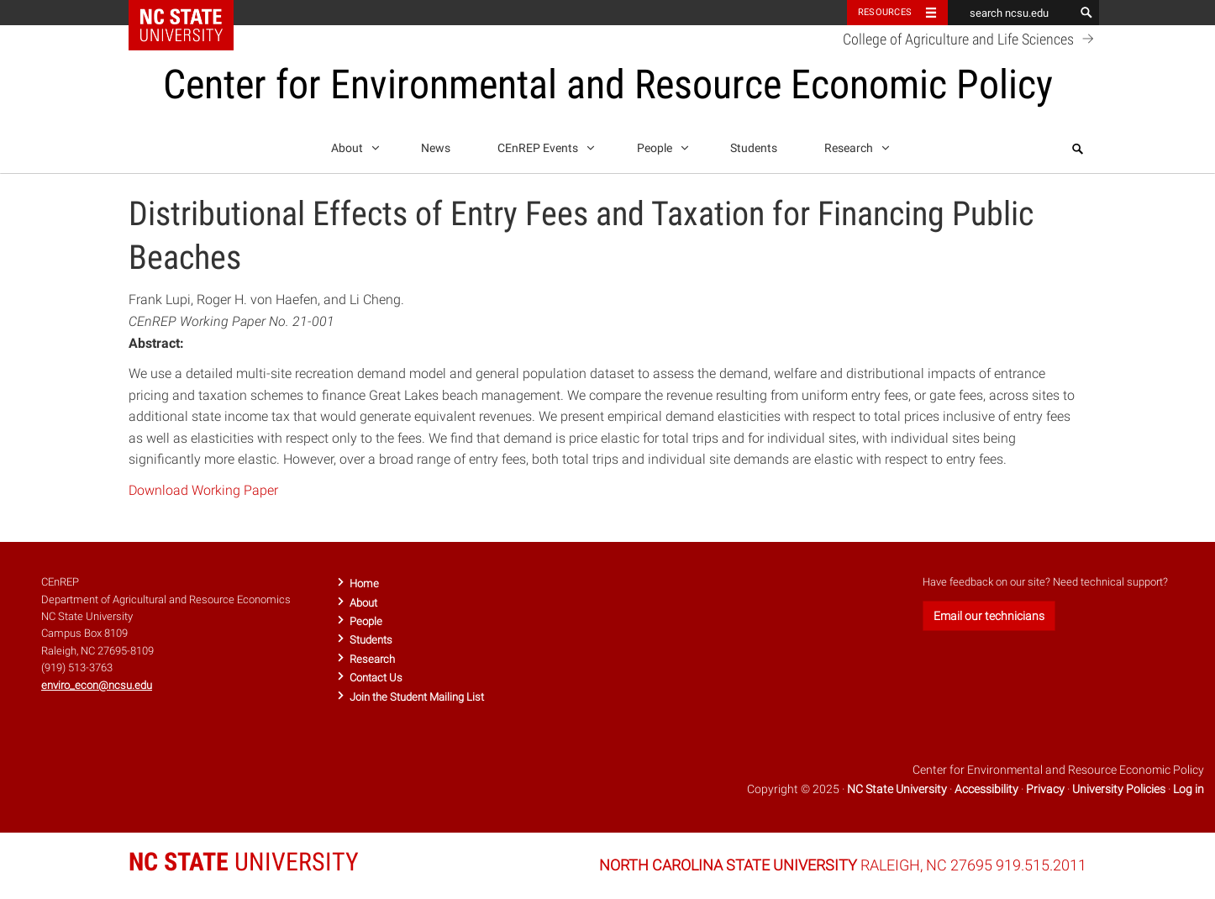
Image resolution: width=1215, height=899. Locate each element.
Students (753, 148)
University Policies (1118, 789)
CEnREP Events (543, 145)
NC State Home (192, 12)
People (660, 145)
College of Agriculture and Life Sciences (971, 38)
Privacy (1045, 789)
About (352, 145)
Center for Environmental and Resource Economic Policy (608, 84)
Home (364, 583)
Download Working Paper (203, 490)
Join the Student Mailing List (417, 697)
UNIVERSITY (244, 861)
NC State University (897, 789)
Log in (1188, 789)
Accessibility (986, 789)
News (435, 148)
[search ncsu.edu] (1011, 12)
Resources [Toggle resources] (885, 12)
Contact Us (376, 677)
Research (854, 145)
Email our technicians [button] (989, 616)
